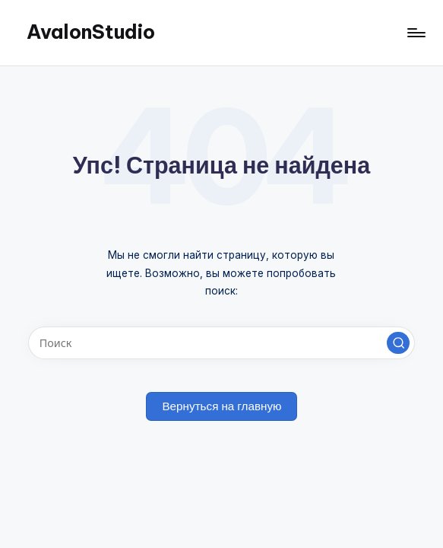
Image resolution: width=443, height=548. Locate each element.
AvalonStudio (91, 32)
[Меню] (415, 32)
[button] (398, 343)
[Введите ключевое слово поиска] (221, 343)
